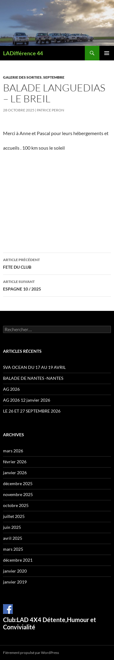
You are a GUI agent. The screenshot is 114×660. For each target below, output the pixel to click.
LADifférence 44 (23, 53)
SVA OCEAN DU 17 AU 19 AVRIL (34, 367)
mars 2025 (13, 549)
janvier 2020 (15, 570)
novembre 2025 (18, 494)
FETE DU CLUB (57, 263)
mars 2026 (13, 450)
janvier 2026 (15, 472)
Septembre (53, 77)
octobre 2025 (16, 505)
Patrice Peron (50, 110)
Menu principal (106, 53)
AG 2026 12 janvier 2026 (26, 400)
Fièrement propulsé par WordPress (31, 652)
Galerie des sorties (22, 77)
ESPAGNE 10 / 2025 (57, 284)
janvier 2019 (15, 581)
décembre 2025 (18, 483)
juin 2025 (12, 527)
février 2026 (14, 461)
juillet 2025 (14, 516)
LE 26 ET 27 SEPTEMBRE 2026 (31, 410)
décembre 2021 (18, 560)
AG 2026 (11, 389)
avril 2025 (12, 538)
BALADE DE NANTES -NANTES (33, 378)
